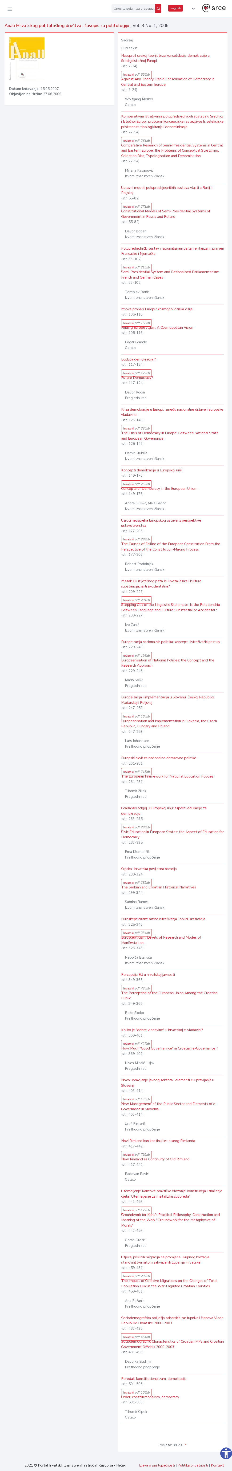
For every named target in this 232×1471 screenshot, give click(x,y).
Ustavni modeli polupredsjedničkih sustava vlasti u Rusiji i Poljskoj (166, 190)
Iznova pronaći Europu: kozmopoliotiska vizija (156, 309)
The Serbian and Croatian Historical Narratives (158, 887)
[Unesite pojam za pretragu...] (133, 8)
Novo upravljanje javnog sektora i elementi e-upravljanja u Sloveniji (167, 1083)
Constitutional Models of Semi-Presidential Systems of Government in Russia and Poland (165, 214)
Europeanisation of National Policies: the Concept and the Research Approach (167, 663)
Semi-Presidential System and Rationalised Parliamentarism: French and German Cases (170, 275)
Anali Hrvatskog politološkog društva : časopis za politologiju (67, 26)
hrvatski (136, 74)
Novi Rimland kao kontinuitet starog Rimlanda (158, 1141)
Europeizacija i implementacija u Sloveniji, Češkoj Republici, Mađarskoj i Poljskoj (167, 700)
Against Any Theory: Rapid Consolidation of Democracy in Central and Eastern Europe (167, 82)
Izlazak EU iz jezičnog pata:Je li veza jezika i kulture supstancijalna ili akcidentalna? (161, 584)
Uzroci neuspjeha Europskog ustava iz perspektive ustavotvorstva (161, 523)
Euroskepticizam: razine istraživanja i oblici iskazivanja (163, 919)
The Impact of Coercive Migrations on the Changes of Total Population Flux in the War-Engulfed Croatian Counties (169, 1283)
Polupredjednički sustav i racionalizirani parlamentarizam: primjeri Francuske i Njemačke (172, 251)
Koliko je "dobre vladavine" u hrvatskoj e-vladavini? (162, 1030)
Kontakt (217, 1465)
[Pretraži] (158, 8)
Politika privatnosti (193, 1465)
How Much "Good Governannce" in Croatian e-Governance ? (169, 1048)
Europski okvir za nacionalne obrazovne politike (158, 758)
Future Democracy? (137, 377)
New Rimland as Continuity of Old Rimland (155, 1159)
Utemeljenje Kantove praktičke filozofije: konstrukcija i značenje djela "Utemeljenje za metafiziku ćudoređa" (171, 1194)
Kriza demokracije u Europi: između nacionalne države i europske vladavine (172, 412)
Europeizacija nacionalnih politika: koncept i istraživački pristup (170, 642)
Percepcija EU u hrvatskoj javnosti (148, 974)
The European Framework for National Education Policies (167, 776)
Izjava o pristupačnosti (157, 1465)
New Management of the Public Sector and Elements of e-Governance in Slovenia (169, 1107)
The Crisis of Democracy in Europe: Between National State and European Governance (170, 436)
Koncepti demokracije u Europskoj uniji (151, 470)
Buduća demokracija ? (138, 359)
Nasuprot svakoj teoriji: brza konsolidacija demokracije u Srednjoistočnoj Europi (165, 58)
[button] (192, 9)
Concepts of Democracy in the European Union (158, 488)
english (175, 8)
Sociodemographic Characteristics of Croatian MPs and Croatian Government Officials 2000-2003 (172, 1344)
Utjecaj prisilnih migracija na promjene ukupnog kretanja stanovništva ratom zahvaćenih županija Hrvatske (165, 1260)
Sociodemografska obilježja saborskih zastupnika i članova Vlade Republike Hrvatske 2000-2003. (172, 1321)
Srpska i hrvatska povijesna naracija (149, 869)
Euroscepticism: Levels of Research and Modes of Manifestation (161, 940)
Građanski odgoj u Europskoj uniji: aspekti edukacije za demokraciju (164, 811)
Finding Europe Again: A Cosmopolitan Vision (157, 327)
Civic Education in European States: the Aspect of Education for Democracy (172, 835)
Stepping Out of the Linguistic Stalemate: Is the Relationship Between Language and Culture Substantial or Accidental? (170, 607)
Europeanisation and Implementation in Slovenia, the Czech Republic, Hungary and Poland (169, 724)
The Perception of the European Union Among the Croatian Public (169, 996)
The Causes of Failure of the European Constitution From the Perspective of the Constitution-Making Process (170, 547)
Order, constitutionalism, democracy (150, 1397)
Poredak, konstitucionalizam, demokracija (154, 1378)
